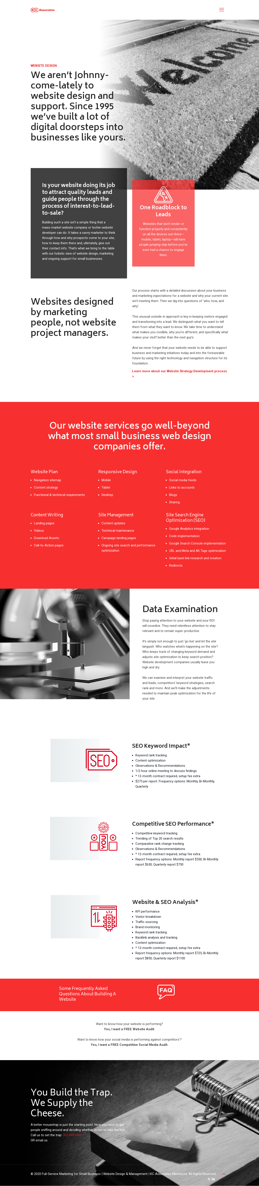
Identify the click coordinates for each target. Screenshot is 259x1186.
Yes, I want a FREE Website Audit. (129, 1029)
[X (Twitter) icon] (209, 1179)
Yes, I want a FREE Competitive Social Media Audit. (129, 1045)
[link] (166, 992)
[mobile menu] (221, 9)
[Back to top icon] (224, 1173)
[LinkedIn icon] (213, 1179)
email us (42, 1140)
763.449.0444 (72, 1135)
